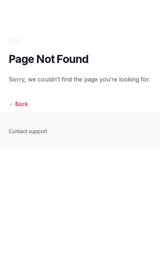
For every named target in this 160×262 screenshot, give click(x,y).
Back (18, 104)
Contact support (28, 131)
